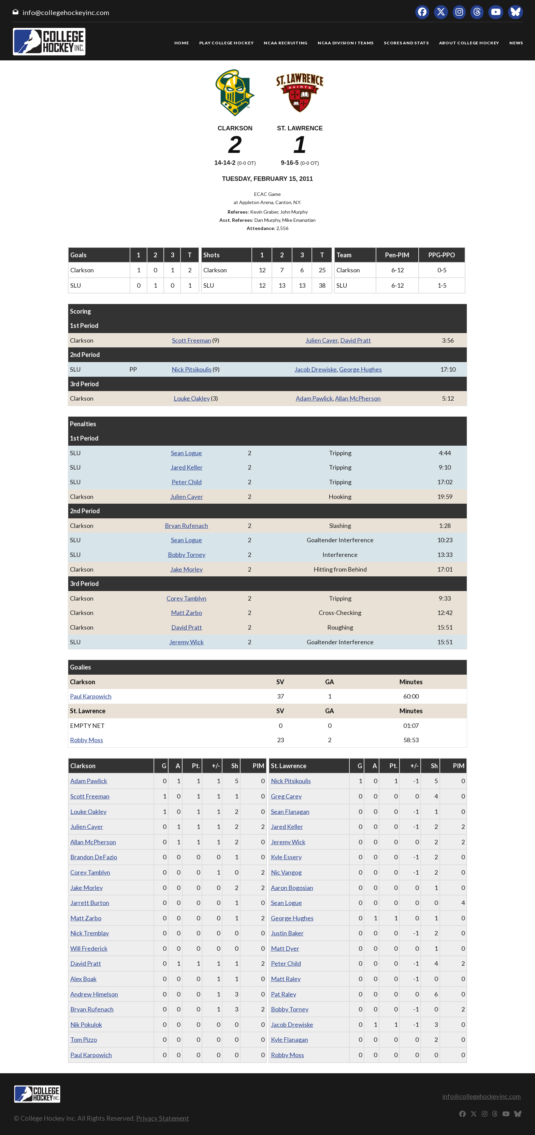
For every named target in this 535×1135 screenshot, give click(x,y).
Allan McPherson (358, 398)
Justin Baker (287, 933)
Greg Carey (286, 796)
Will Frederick (88, 948)
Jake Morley (186, 569)
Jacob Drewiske (315, 369)
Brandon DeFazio (93, 857)
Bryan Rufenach (186, 525)
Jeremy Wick (186, 642)
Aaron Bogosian (292, 887)
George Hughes (360, 369)
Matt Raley (286, 978)
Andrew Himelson (94, 994)
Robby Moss (86, 740)
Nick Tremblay (89, 933)
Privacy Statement (162, 1118)
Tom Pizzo (83, 1039)
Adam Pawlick (314, 398)
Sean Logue (186, 453)
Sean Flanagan (290, 811)
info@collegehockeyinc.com (66, 12)
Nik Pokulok (86, 1024)
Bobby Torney (186, 554)
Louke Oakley (192, 398)
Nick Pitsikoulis (192, 369)
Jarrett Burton (89, 902)
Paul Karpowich (91, 696)
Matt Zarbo (186, 612)
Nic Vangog (286, 872)
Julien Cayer (321, 340)
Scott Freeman (191, 340)
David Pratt (355, 340)
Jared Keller (187, 467)
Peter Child (187, 482)
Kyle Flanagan (289, 1039)
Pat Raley (283, 994)
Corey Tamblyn (186, 598)
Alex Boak (83, 978)
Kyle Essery (286, 857)
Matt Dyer (285, 948)
